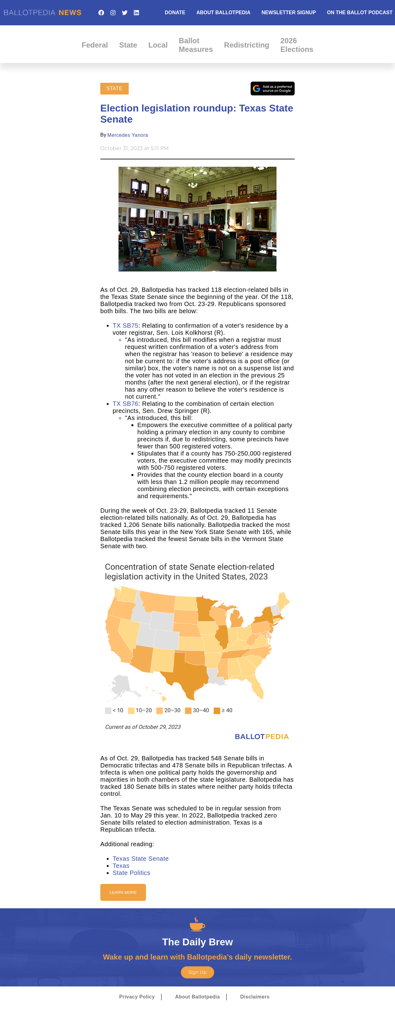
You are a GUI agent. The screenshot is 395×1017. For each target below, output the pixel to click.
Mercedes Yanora (127, 135)
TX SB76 (125, 403)
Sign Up (197, 972)
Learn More (123, 892)
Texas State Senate (141, 858)
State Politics (131, 872)
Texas (121, 865)
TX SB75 (125, 325)
